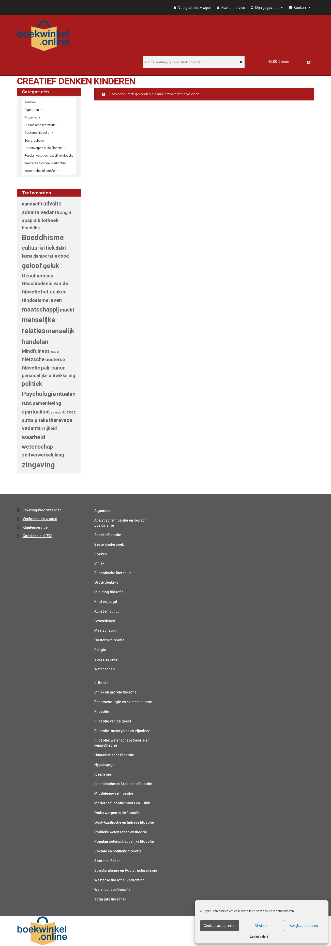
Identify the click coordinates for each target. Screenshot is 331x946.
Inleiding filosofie (109, 592)
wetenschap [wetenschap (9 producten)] (37, 446)
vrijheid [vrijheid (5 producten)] (49, 428)
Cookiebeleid (259, 937)
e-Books (30, 102)
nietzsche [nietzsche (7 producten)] (33, 359)
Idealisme (102, 774)
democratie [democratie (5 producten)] (45, 256)
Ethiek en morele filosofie (115, 692)
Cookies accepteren (219, 925)
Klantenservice (233, 8)
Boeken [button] (302, 8)
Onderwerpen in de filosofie (45, 148)
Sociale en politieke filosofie (117, 851)
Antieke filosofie (107, 535)
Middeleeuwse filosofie (113, 793)
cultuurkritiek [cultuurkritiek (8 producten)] (38, 248)
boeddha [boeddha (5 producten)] (31, 227)
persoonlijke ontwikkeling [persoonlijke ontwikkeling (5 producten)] (48, 375)
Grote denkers (106, 582)
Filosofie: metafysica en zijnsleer (122, 731)
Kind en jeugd (105, 602)
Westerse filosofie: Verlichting (45, 163)
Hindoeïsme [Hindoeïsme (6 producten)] (35, 300)
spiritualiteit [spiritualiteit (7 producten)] (36, 412)
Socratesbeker (106, 659)
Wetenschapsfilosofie (41, 171)
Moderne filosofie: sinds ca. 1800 (122, 803)
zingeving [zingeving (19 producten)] (38, 465)
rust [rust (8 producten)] (27, 403)
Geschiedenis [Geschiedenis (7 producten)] (37, 276)
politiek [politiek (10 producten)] (32, 383)
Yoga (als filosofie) (110, 899)
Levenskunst (104, 621)
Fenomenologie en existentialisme (123, 702)
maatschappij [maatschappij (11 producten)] (40, 309)
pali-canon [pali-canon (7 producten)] (53, 368)
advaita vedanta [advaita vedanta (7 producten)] (40, 212)
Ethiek (99, 563)
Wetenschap (104, 669)
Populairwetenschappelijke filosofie (48, 155)
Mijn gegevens (269, 8)
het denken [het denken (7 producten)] (54, 292)
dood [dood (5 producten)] (63, 256)
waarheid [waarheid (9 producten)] (33, 437)
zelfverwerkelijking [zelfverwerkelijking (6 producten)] (43, 455)
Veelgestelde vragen (194, 8)
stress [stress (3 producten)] (56, 412)
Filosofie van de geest (112, 721)
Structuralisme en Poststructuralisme (125, 870)
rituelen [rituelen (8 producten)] (66, 394)
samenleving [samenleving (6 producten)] (47, 403)
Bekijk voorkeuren (303, 925)
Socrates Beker (107, 861)
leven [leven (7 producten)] (55, 300)
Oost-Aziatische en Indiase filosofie (124, 822)
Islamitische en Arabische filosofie (123, 784)
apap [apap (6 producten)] (27, 220)
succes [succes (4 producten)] (69, 412)
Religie (100, 650)
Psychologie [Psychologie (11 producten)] (39, 393)
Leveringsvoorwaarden (42, 510)
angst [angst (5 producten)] (65, 212)
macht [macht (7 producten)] (67, 310)
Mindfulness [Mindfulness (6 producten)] (36, 351)
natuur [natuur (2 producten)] (54, 351)
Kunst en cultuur (107, 611)
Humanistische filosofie (114, 755)
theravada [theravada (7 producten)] (60, 420)
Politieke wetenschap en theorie (120, 832)
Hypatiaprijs (104, 765)
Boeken (100, 554)
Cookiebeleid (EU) (37, 536)
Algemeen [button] (33, 110)
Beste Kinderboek (109, 544)
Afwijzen (261, 925)
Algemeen (102, 511)
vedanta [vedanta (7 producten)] (31, 428)
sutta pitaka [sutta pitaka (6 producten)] (35, 420)
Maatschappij (105, 630)
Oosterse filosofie (39, 133)
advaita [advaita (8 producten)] (52, 203)
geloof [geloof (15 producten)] (32, 266)
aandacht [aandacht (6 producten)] (32, 204)
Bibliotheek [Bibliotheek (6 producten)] (45, 220)
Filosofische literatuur (41, 125)
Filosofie (32, 117)
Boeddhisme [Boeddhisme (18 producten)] (43, 237)
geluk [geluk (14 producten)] (51, 266)
